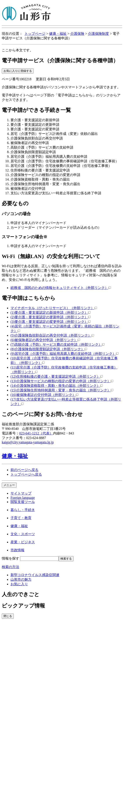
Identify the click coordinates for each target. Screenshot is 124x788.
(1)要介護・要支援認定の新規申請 (50, 312)
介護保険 (77, 33)
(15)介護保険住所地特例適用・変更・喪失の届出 (61, 390)
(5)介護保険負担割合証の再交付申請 (52, 335)
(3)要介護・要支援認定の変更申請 (50, 322)
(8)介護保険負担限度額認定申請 (48, 349)
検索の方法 (10, 567)
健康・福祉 (58, 33)
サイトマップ (20, 493)
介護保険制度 (98, 33)
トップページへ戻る (26, 474)
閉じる (7, 616)
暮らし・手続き (22, 510)
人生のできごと (21, 594)
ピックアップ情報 (23, 606)
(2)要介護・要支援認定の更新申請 (50, 317)
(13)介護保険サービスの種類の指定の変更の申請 (61, 381)
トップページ (34, 33)
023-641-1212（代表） (36, 433)
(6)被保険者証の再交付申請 (45, 340)
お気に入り (19, 584)
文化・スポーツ (22, 534)
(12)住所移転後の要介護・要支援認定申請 (56, 376)
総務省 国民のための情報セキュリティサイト (60, 288)
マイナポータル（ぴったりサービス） (53, 308)
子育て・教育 (20, 518)
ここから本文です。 (17, 50)
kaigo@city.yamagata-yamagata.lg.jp (28, 442)
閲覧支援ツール (22, 502)
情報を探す (10, 558)
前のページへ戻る (24, 470)
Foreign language (22, 498)
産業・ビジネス (22, 542)
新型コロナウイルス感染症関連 (34, 575)
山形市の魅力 (20, 579)
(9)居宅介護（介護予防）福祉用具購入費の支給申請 (64, 353)
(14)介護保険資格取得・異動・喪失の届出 (56, 385)
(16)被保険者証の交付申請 (44, 395)
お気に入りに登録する (17, 70)
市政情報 (17, 550)
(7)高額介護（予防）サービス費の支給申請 (57, 344)
